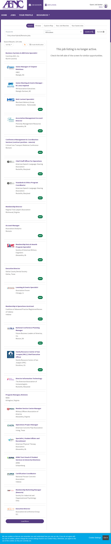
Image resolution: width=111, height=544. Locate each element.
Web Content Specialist (25, 99)
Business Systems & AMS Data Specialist (21, 53)
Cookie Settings (95, 538)
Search (30, 26)
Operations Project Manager (27, 425)
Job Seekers (35, 5)
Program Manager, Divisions (17, 395)
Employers (50, 5)
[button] (100, 31)
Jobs (13, 15)
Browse (38, 26)
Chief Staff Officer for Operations (29, 161)
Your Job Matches (62, 26)
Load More (25, 521)
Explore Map (48, 26)
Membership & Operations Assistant (20, 306)
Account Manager (12, 225)
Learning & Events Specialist (27, 287)
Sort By (8, 45)
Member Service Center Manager (28, 408)
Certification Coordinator (26, 473)
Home (4, 15)
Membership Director (14, 206)
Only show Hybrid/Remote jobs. (19, 35)
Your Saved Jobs (77, 26)
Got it (106, 538)
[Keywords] (24, 31)
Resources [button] (42, 15)
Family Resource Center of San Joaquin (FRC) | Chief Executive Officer (28, 354)
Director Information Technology (29, 378)
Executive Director (13, 268)
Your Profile (26, 15)
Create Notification (36, 45)
